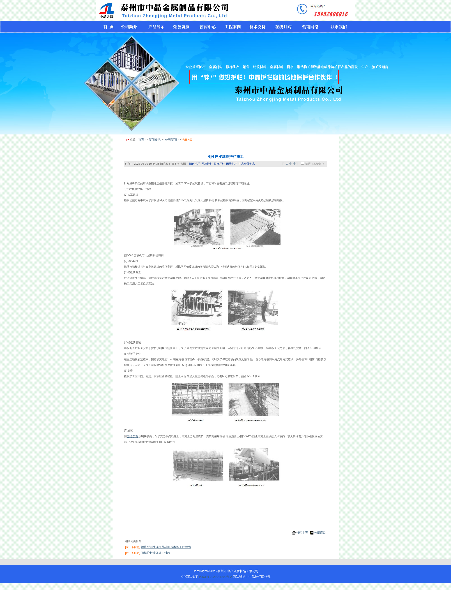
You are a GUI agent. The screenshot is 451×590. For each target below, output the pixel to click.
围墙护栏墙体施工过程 (155, 553)
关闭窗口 (320, 532)
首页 (141, 139)
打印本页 (302, 532)
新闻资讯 (155, 139)
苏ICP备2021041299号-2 (215, 576)
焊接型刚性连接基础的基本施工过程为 (166, 547)
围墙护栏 (132, 436)
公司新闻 (171, 139)
